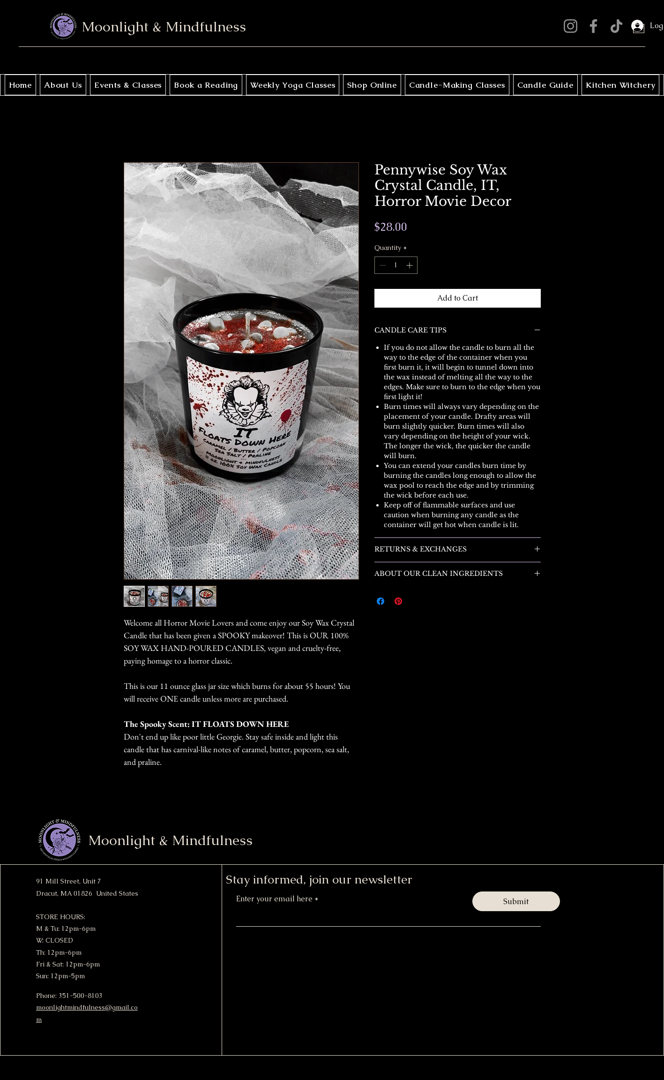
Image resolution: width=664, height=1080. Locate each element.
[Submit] (516, 901)
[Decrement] (382, 265)
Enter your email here (275, 899)
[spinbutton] (396, 265)
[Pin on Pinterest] (398, 601)
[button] (638, 26)
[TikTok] (616, 26)
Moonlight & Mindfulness (164, 26)
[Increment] (410, 265)
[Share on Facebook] (380, 601)
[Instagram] (570, 26)
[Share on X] (416, 601)
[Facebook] (593, 26)
